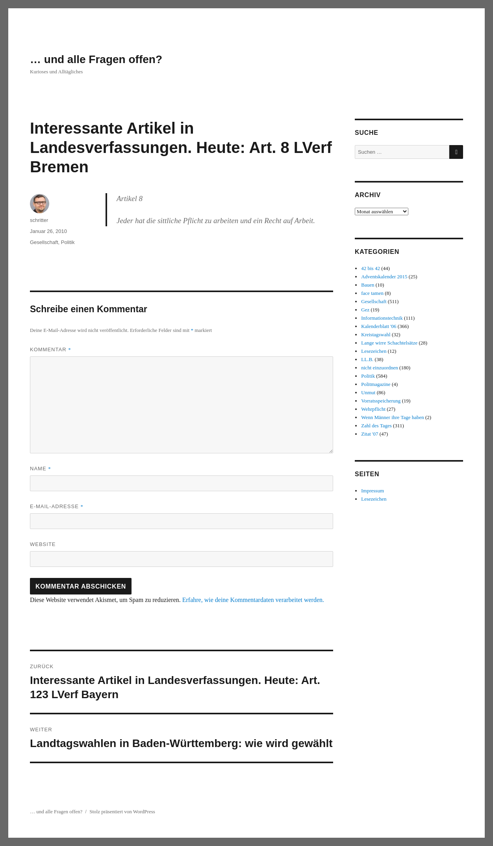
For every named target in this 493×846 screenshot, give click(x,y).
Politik (68, 242)
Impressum (372, 491)
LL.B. (367, 359)
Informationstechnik (381, 318)
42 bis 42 (370, 268)
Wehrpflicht (373, 409)
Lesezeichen (373, 351)
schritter (39, 220)
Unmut (368, 392)
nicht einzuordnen (379, 368)
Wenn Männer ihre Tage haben (392, 417)
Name (40, 468)
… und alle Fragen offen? (96, 59)
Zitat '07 (369, 434)
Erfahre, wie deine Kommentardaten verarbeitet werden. (253, 599)
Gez (365, 310)
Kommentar (50, 349)
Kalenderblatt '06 (378, 326)
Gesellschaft (44, 242)
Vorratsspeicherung (380, 401)
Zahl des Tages (376, 426)
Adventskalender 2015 (384, 277)
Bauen (367, 285)
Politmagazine (375, 384)
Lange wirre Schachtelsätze (389, 343)
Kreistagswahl (375, 334)
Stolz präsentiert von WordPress (122, 811)
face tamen (372, 293)
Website (43, 544)
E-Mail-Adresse (56, 506)
